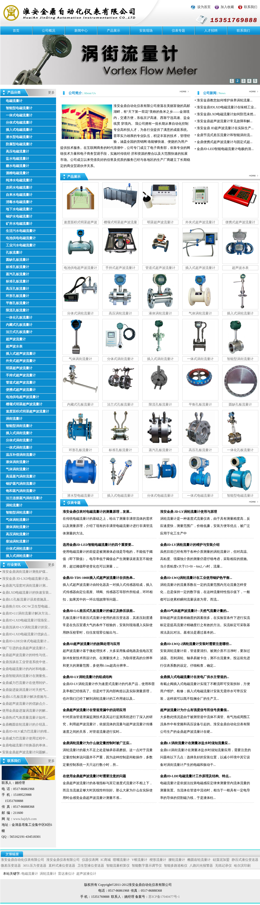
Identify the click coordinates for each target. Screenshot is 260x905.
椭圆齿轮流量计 (199, 860)
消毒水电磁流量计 (19, 202)
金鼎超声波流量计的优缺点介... (25, 704)
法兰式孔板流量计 (19, 332)
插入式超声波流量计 (21, 354)
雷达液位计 (66, 874)
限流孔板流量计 (17, 310)
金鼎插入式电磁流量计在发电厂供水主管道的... (194, 677)
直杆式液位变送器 (62, 866)
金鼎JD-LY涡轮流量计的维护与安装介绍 (189, 545)
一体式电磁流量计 (19, 115)
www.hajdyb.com (25, 819)
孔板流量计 (14, 252)
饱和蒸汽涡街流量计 (21, 491)
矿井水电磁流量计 (19, 224)
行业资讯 (14, 564)
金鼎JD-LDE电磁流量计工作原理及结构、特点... (195, 776)
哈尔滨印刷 (242, 866)
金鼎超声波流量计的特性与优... (25, 655)
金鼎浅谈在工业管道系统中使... (25, 662)
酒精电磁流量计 (17, 173)
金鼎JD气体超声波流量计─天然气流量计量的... (194, 611)
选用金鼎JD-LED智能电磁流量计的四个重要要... (98, 545)
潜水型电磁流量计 (19, 137)
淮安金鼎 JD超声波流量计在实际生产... (225, 128)
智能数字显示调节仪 (147, 866)
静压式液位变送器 (245, 860)
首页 (16, 30)
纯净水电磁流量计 (19, 180)
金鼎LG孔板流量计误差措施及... (25, 599)
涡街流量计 (14, 419)
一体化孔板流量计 (19, 317)
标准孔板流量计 (17, 267)
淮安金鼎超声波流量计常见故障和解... (225, 121)
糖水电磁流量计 (17, 166)
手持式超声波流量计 (21, 375)
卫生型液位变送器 (90, 866)
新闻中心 (81, 30)
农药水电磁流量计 (19, 187)
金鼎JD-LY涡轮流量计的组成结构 (87, 677)
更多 (51, 92)
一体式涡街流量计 (19, 447)
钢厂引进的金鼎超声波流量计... (25, 648)
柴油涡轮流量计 (17, 541)
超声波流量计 (16, 339)
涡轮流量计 (14, 505)
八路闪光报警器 (201, 866)
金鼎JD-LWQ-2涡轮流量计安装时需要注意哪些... (196, 644)
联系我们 (250, 7)
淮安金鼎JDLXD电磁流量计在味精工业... (226, 107)
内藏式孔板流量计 (19, 325)
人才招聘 (211, 30)
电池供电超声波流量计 (22, 397)
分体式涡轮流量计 (19, 549)
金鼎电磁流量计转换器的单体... (25, 745)
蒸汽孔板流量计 (17, 274)
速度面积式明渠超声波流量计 (27, 411)
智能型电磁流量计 (19, 108)
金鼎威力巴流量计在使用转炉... (25, 683)
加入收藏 (227, 7)
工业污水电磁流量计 (21, 245)
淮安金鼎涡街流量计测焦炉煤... (25, 572)
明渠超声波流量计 (19, 368)
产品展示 (113, 30)
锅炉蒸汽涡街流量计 (21, 484)
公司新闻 (210, 93)
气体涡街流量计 (17, 469)
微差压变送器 (11, 866)
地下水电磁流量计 (19, 209)
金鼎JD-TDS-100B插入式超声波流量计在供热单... (99, 578)
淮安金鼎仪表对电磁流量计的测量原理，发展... (97, 512)
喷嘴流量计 (121, 860)
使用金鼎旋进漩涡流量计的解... (25, 710)
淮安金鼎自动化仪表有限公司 (22, 860)
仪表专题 (178, 30)
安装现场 (146, 30)
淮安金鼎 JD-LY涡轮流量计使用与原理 (188, 512)
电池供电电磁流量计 (21, 238)
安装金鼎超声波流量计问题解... (25, 752)
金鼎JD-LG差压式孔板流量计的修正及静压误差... (99, 611)
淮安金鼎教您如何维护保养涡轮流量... (225, 100)
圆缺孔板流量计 (17, 260)
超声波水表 (14, 346)
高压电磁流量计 (17, 151)
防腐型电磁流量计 (19, 144)
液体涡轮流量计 (17, 527)
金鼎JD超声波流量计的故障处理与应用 (91, 644)
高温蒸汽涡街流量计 (21, 476)
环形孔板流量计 (17, 296)
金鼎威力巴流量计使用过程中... (25, 738)
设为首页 (204, 7)
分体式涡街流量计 (19, 440)
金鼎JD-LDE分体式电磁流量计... (25, 641)
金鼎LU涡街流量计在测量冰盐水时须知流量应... (195, 743)
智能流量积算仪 (118, 866)
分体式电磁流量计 (19, 122)
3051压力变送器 (34, 866)
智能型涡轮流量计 (19, 512)
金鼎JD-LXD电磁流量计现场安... (26, 620)
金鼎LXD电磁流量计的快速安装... (27, 592)
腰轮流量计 (176, 860)
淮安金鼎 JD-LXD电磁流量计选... (26, 579)
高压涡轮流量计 (17, 534)
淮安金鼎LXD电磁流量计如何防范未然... (226, 114)
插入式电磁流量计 (19, 130)
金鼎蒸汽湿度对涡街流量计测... (25, 586)
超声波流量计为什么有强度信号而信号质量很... (194, 710)
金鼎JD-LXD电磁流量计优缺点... (26, 634)
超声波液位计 (86, 874)
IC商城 (106, 860)
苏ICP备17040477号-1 (164, 897)
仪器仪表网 (90, 860)
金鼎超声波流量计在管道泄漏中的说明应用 (94, 710)
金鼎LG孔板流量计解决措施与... (25, 697)
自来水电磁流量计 (19, 195)
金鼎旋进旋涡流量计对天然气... (25, 690)
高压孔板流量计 (17, 289)
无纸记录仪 (223, 866)
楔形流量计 (158, 860)
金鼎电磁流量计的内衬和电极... (25, 669)
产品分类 (14, 92)
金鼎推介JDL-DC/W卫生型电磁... (26, 606)
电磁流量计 (14, 101)
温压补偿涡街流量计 (21, 455)
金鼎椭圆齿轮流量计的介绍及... (25, 724)
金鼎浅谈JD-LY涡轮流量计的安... (26, 627)
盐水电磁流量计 (17, 159)
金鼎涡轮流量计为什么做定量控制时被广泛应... (97, 743)
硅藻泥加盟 (221, 860)
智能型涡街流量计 (19, 426)
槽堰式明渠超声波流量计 (24, 404)
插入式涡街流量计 (19, 433)
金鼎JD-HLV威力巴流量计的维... (25, 731)
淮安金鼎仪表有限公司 (63, 860)
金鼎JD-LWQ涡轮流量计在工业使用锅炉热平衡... (196, 578)
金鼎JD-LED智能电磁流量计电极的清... (225, 149)
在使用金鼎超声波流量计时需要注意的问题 (94, 776)
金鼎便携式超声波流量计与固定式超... (225, 142)
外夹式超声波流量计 (21, 361)
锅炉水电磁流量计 (19, 216)
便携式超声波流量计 (21, 390)
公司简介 (76, 93)
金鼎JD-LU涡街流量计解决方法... (26, 613)
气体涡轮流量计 (17, 520)
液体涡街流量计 (17, 462)
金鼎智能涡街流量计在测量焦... (25, 676)
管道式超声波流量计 (21, 382)
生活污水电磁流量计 (21, 231)
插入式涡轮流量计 (19, 556)
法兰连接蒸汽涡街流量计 (24, 498)
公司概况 (48, 30)
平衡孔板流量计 (17, 303)
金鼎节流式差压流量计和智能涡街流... (225, 135)
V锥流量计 (140, 860)
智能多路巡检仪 (175, 866)
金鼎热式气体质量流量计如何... (25, 717)
